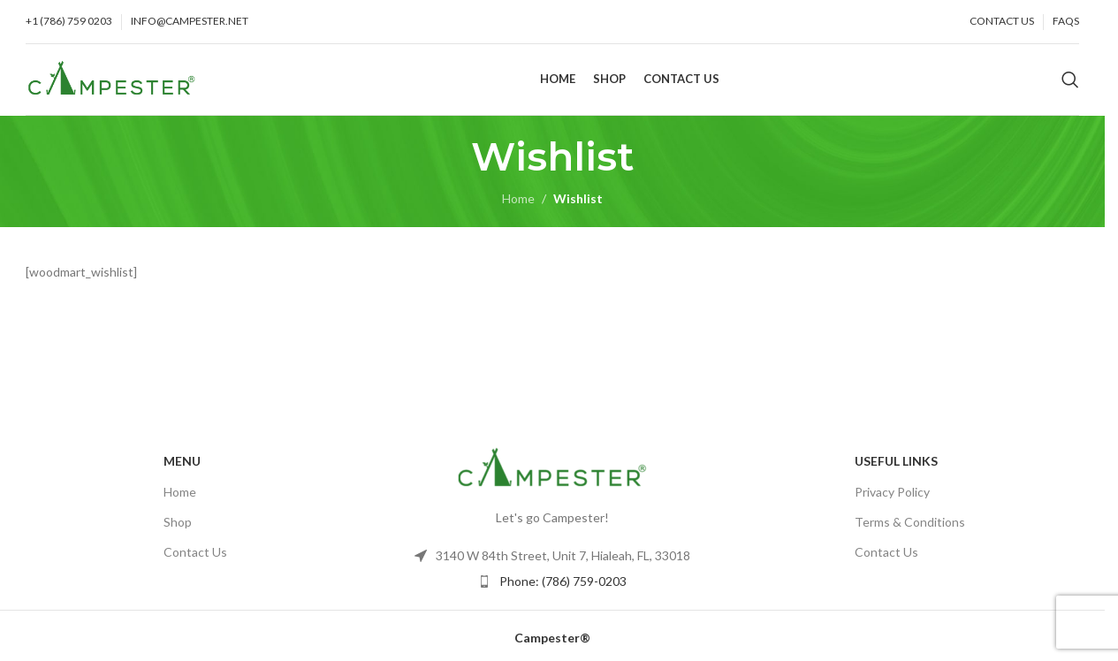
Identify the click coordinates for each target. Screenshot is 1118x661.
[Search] (1070, 84)
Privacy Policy (892, 498)
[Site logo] (112, 81)
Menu (182, 468)
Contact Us (195, 559)
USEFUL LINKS (896, 468)
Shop (178, 528)
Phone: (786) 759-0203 (563, 588)
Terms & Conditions (910, 528)
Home (518, 206)
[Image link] (552, 474)
